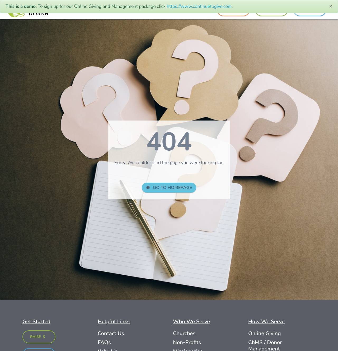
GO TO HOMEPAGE (169, 187)
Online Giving (264, 333)
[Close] (331, 6)
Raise (38, 336)
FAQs (104, 342)
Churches (184, 333)
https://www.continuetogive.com (199, 6)
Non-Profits (187, 342)
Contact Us (111, 333)
